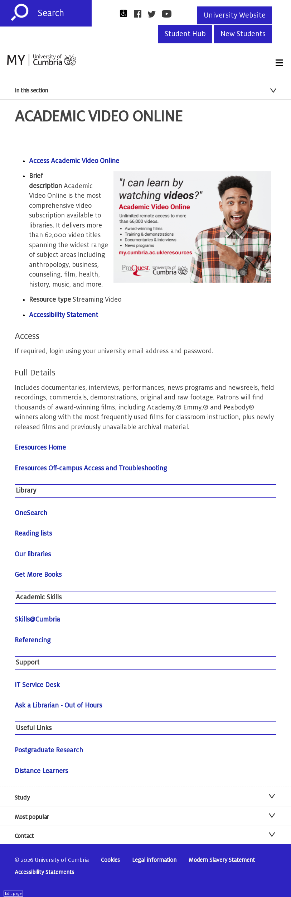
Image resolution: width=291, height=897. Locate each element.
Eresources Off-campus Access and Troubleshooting (91, 468)
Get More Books (38, 574)
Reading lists (33, 533)
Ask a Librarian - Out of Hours (58, 705)
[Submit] (20, 12)
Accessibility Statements (44, 872)
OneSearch (31, 513)
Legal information (154, 860)
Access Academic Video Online (74, 160)
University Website (235, 15)
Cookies (110, 860)
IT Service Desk (37, 685)
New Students (243, 34)
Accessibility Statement (63, 314)
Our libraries (33, 554)
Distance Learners (41, 770)
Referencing (32, 640)
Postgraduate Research (49, 750)
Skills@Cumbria (37, 619)
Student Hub (185, 34)
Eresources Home (40, 447)
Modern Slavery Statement (222, 860)
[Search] (65, 13)
